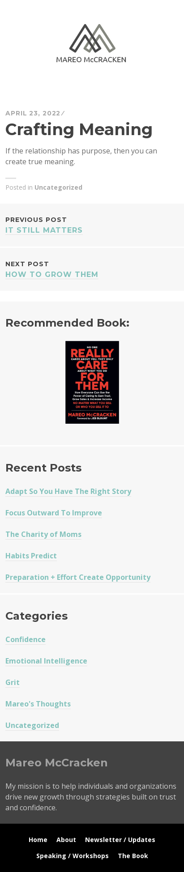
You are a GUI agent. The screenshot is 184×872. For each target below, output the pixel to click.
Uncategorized (58, 187)
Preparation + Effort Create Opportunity (77, 577)
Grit (12, 682)
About (66, 839)
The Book (133, 855)
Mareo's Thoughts (38, 704)
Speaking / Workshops (72, 855)
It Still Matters (92, 224)
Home (38, 839)
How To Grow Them (92, 269)
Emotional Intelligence (46, 661)
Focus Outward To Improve (53, 513)
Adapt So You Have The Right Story (68, 491)
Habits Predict (31, 556)
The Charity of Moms (43, 534)
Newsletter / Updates (120, 839)
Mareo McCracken (68, 88)
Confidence (25, 639)
